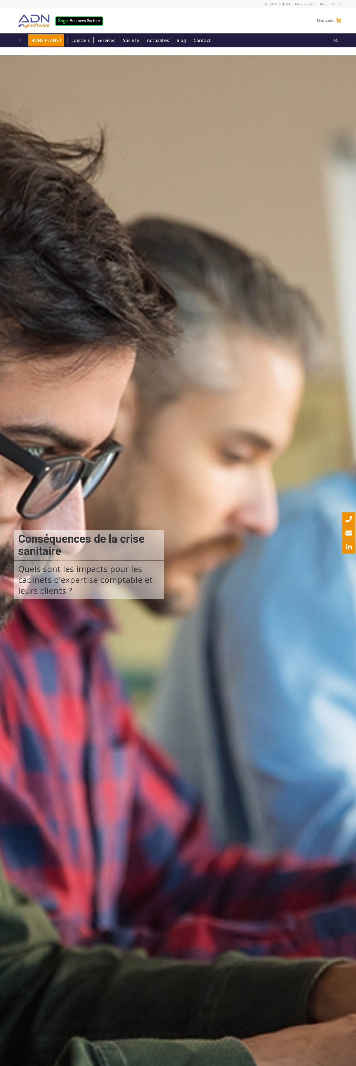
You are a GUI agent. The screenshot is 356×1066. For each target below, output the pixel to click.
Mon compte (304, 4)
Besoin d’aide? (331, 4)
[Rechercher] (334, 40)
